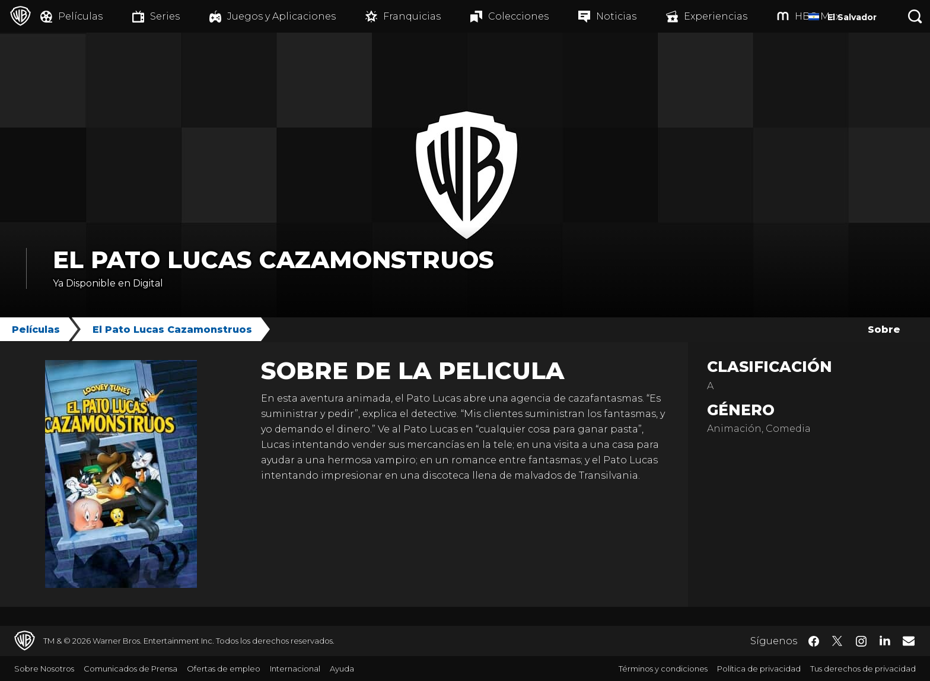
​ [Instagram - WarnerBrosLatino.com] (861, 641)
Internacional (295, 668)
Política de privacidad (759, 668)
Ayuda (342, 668)
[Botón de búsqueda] (915, 16)
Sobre (884, 329)
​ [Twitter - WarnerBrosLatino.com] (837, 641)
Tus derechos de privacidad (863, 668)
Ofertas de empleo (223, 668)
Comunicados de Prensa (130, 668)
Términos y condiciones (663, 668)
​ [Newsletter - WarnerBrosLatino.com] (909, 641)
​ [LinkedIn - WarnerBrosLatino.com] (885, 640)
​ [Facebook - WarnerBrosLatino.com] (814, 641)
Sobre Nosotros (44, 668)
